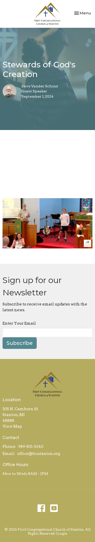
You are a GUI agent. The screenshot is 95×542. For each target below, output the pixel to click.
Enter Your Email (19, 323)
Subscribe (20, 343)
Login (62, 533)
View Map (12, 426)
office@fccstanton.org (38, 453)
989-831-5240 (30, 446)
